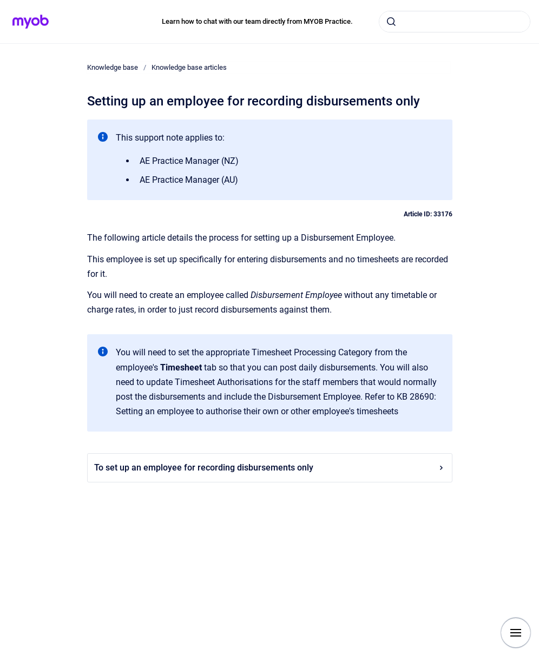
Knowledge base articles (189, 67)
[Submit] (391, 21)
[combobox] (454, 21)
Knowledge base (112, 67)
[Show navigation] (515, 632)
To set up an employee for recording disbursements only (269, 467)
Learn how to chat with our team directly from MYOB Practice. (257, 21)
